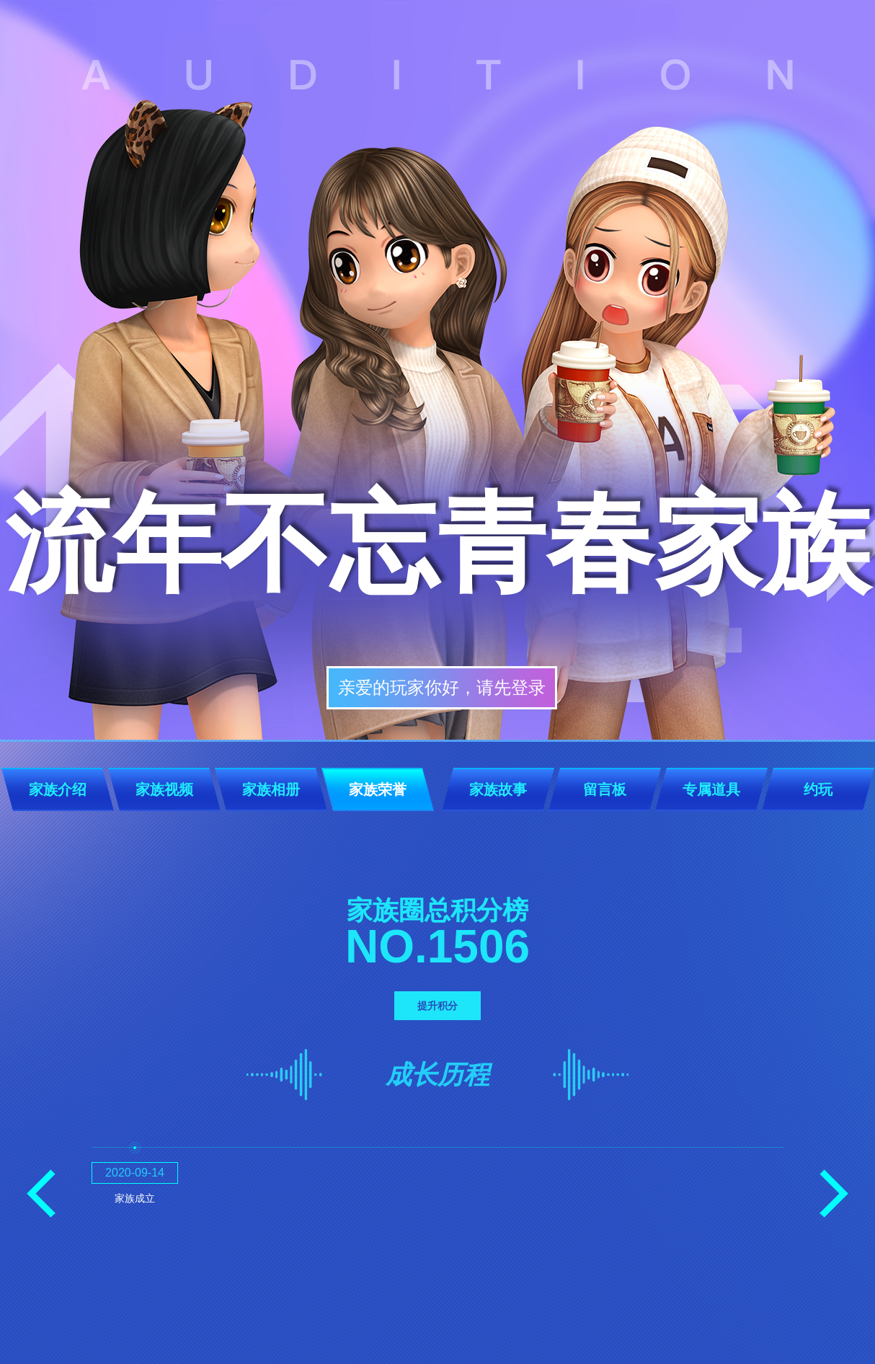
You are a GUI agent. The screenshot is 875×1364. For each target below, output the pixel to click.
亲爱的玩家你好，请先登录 (442, 687)
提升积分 (437, 1005)
